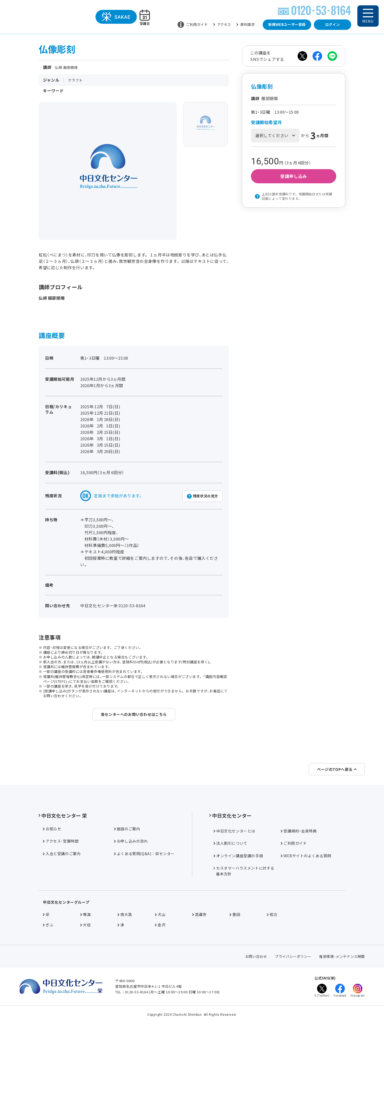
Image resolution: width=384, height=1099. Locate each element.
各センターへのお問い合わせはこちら (134, 714)
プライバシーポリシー (293, 1019)
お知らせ (52, 892)
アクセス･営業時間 (60, 904)
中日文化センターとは (234, 894)
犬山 (160, 977)
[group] (205, 124)
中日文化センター (230, 878)
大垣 (85, 988)
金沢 (160, 988)
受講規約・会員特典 (299, 894)
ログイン (332, 24)
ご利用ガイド (193, 24)
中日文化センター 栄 (63, 878)
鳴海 (85, 977)
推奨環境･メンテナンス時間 (342, 1019)
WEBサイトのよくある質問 (306, 919)
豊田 (235, 977)
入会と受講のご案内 (62, 916)
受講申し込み (293, 176)
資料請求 (246, 24)
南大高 (125, 977)
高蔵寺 (199, 977)
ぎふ (48, 988)
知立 (272, 977)
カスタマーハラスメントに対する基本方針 (244, 934)
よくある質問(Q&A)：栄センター (144, 916)
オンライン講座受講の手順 (238, 919)
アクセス (222, 24)
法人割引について (230, 906)
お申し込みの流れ (131, 904)
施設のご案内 (127, 892)
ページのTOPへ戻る (337, 832)
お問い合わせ (256, 1019)
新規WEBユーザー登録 (287, 24)
